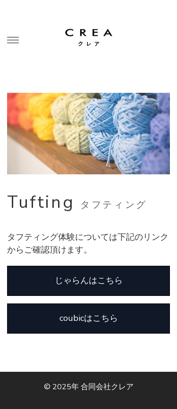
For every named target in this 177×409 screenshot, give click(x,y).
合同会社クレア (107, 387)
